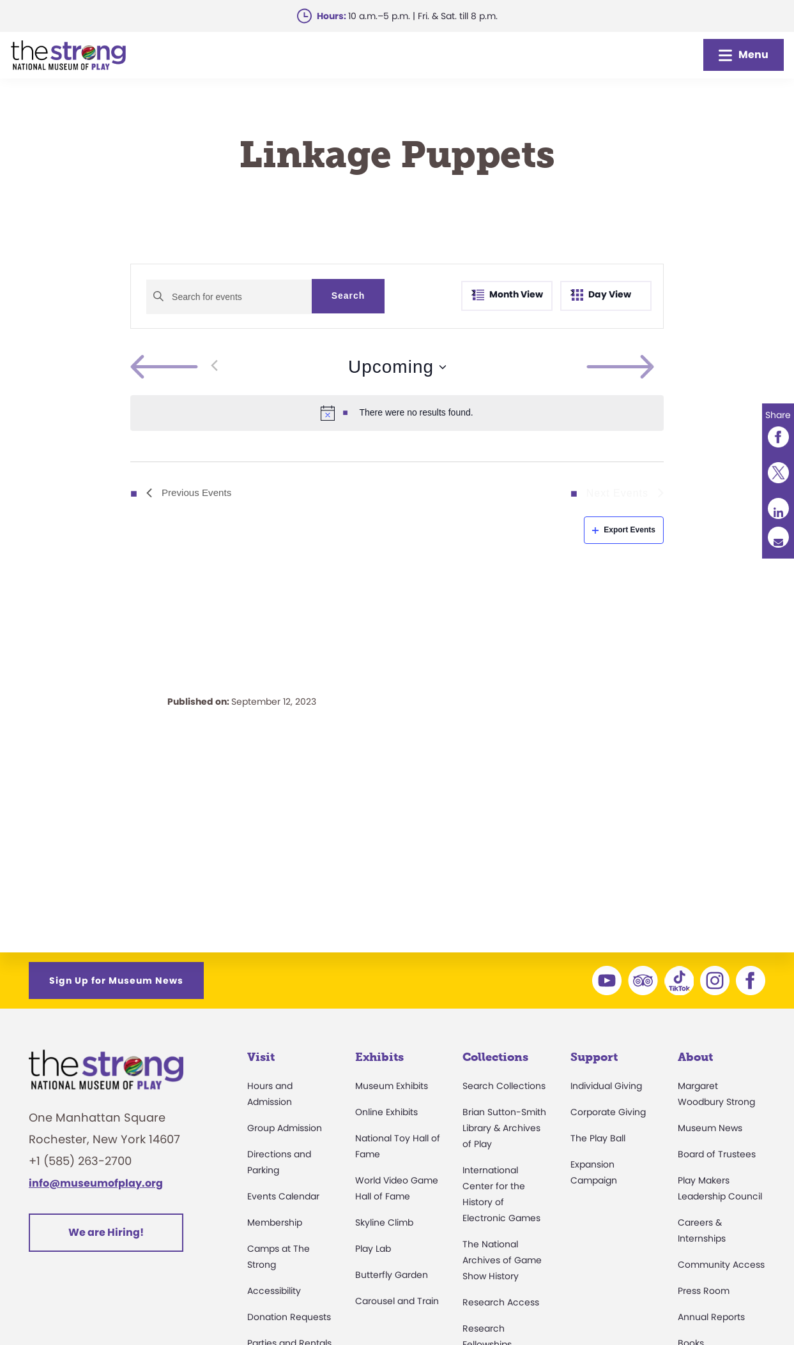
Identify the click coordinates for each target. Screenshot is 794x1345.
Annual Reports (711, 1317)
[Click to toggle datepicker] (397, 367)
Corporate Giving (608, 1112)
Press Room (703, 1290)
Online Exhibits (386, 1112)
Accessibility (274, 1290)
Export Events (623, 529)
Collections (495, 1057)
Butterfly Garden (391, 1274)
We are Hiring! (106, 1232)
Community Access (721, 1264)
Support (594, 1057)
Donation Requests (289, 1317)
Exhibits (379, 1057)
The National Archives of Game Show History (502, 1260)
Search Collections (504, 1085)
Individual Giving (606, 1085)
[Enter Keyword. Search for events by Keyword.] (229, 297)
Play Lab (373, 1248)
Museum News (710, 1128)
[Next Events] (650, 367)
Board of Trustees (717, 1154)
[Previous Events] (174, 367)
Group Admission (284, 1128)
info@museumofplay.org (96, 1183)
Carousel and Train (397, 1301)
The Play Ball (597, 1138)
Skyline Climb (384, 1222)
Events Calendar (283, 1196)
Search (348, 295)
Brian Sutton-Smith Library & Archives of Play (504, 1128)
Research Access (500, 1302)
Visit (261, 1057)
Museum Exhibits (391, 1085)
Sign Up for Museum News (116, 980)
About (695, 1057)
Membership (274, 1222)
